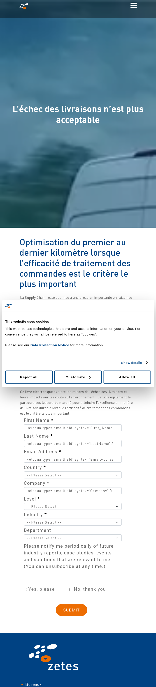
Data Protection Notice (49, 345)
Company (36, 483)
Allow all (127, 377)
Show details (131, 363)
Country (35, 467)
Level (32, 499)
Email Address (42, 451)
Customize (78, 377)
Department (37, 530)
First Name (39, 420)
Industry (35, 514)
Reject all (29, 377)
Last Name (38, 436)
